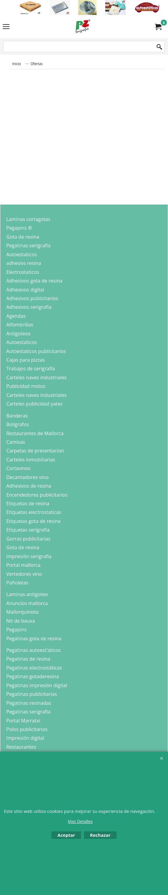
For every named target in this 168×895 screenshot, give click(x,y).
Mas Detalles (80, 821)
